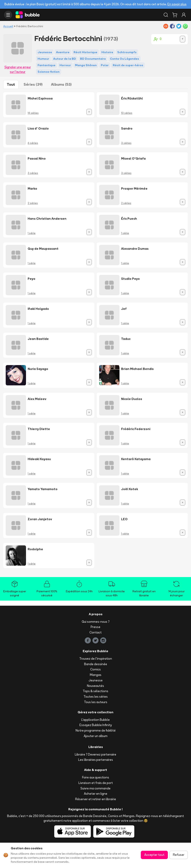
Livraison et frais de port (95, 783)
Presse (95, 627)
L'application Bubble (95, 720)
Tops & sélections (95, 691)
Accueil (8, 26)
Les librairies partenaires (95, 760)
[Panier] (175, 15)
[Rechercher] (166, 15)
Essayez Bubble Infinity (95, 725)
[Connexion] (184, 15)
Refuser (178, 855)
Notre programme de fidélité (96, 730)
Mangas (95, 675)
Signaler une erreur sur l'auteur (17, 69)
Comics (95, 669)
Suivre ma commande (95, 788)
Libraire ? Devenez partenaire (95, 754)
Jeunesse (96, 680)
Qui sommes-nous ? (96, 622)
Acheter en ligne (95, 794)
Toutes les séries (96, 696)
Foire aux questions (95, 777)
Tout (11, 84)
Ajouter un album (95, 736)
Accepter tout (154, 855)
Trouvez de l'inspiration (95, 659)
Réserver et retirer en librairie (95, 799)
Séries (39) (33, 84)
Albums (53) (61, 84)
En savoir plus (177, 4)
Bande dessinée (95, 664)
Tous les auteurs (95, 702)
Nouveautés (95, 686)
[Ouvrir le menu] (8, 15)
